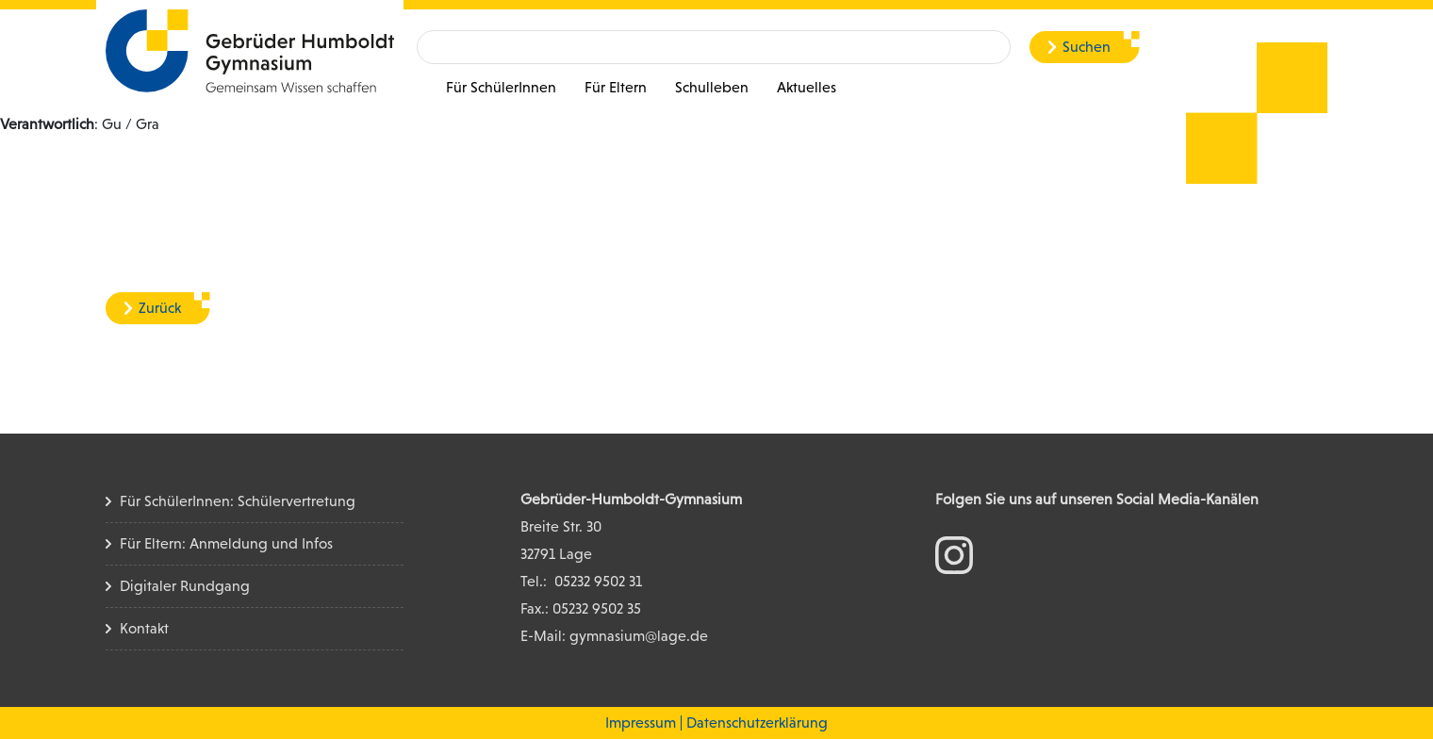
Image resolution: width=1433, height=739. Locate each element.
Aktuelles (806, 87)
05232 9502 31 (598, 581)
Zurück (160, 308)
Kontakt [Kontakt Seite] (144, 628)
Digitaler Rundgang (185, 586)
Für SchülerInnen (501, 87)
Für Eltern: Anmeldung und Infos (226, 543)
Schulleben (712, 87)
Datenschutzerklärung (757, 722)
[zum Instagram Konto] (954, 554)
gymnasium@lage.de (638, 636)
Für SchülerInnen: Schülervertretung (237, 501)
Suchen (1086, 47)
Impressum (640, 722)
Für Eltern (616, 87)
